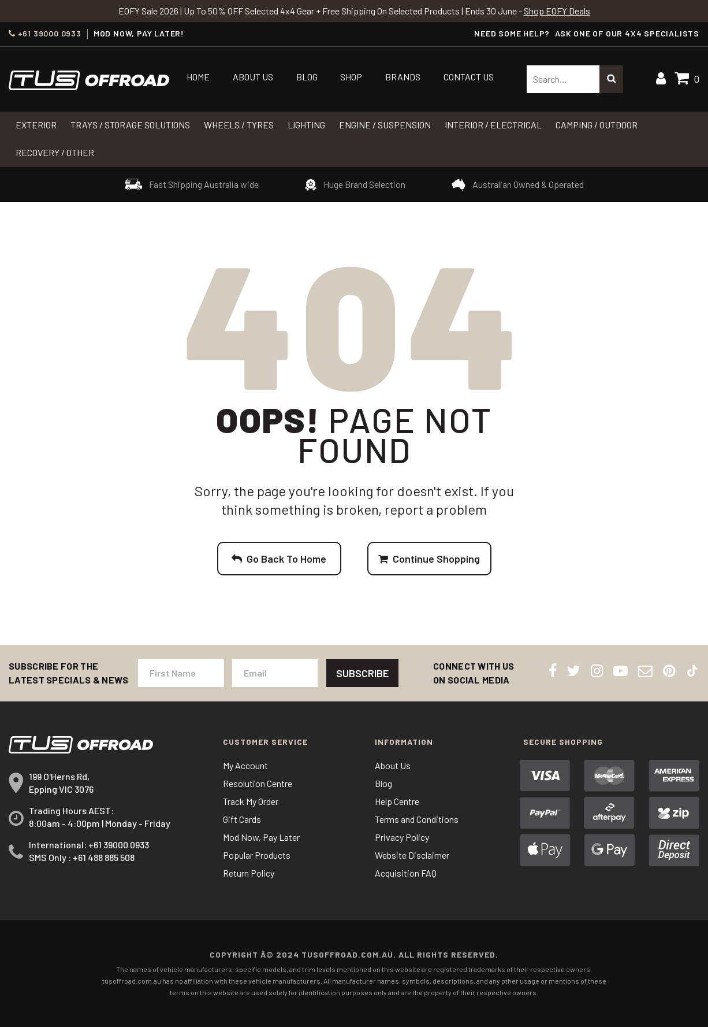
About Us (253, 76)
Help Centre (397, 801)
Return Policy (248, 872)
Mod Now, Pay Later (261, 837)
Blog (307, 76)
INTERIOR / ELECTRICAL (493, 124)
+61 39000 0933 (45, 33)
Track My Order (250, 801)
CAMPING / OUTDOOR (597, 124)
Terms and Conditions (417, 819)
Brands (402, 76)
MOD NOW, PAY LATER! (139, 33)
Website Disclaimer (412, 854)
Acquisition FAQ (406, 872)
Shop (351, 76)
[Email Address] (275, 673)
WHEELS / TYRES (239, 124)
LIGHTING (306, 124)
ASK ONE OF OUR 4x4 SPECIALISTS (627, 33)
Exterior (36, 124)
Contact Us (469, 76)
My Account (245, 765)
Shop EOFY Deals (557, 10)
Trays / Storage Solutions (130, 124)
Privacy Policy (402, 837)
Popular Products (256, 854)
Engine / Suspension (385, 124)
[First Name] (180, 673)
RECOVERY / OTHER (55, 152)
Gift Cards (242, 819)
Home (198, 76)
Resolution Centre (257, 783)
